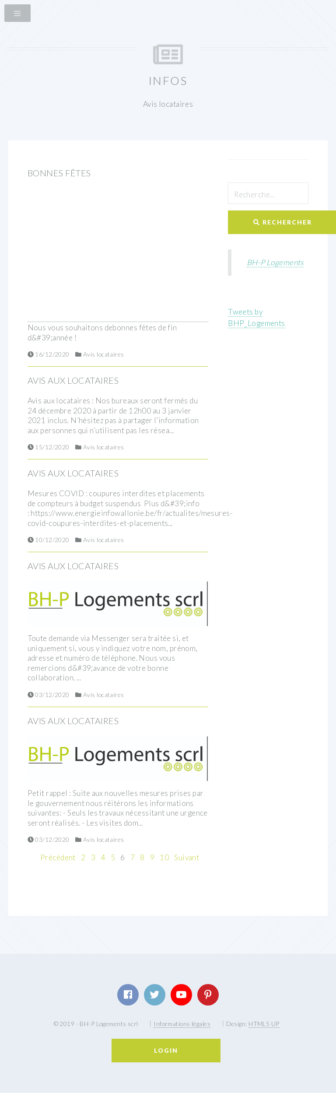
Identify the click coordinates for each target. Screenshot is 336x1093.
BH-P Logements (275, 262)
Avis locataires (103, 354)
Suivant (186, 857)
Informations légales (182, 1023)
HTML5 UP (263, 1023)
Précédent (58, 857)
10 (164, 857)
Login (166, 1050)
